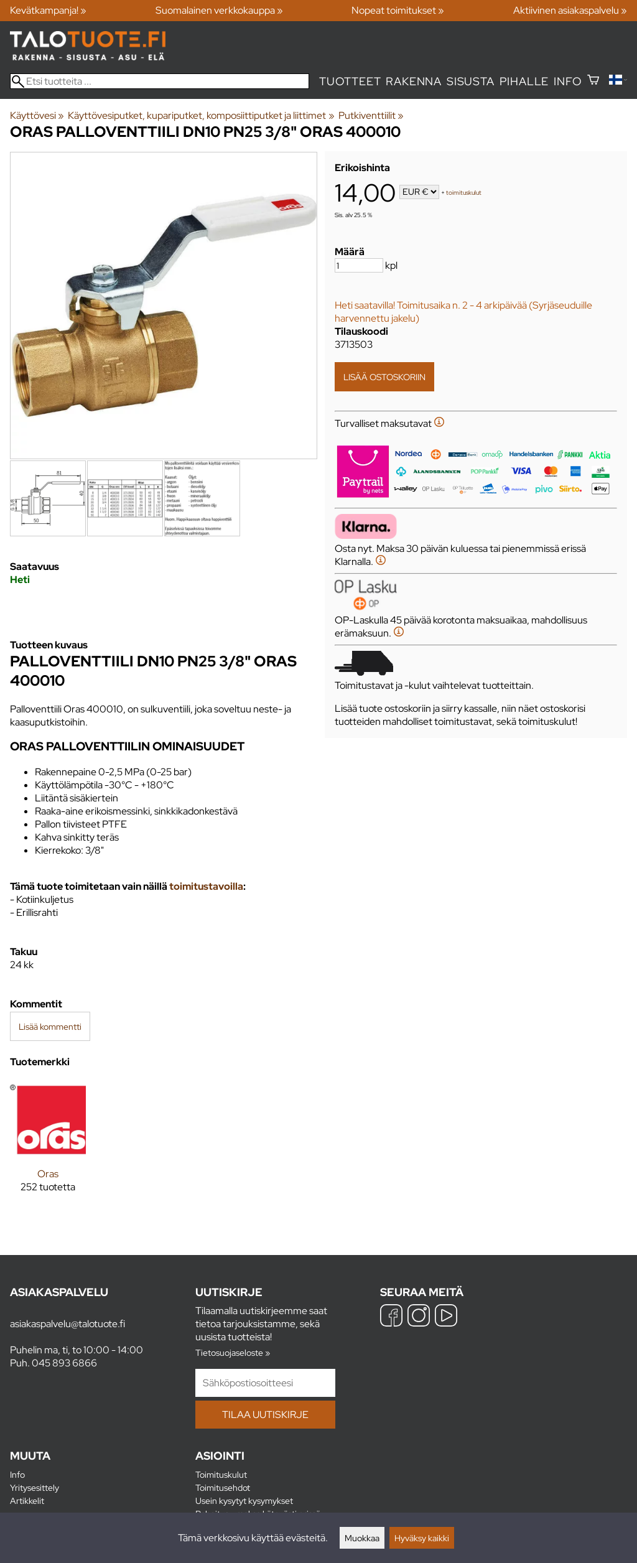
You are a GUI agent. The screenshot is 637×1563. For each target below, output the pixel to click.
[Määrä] (359, 265)
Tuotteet (350, 81)
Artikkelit (27, 1500)
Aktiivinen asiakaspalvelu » (570, 10)
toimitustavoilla (206, 886)
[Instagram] (418, 1317)
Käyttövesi (37, 115)
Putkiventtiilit (371, 115)
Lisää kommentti (50, 1026)
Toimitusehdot (222, 1487)
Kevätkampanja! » (48, 10)
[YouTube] (446, 1317)
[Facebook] (391, 1317)
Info (568, 81)
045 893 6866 (64, 1362)
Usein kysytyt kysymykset (244, 1500)
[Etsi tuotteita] (159, 81)
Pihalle (524, 81)
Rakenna (414, 81)
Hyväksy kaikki (421, 1538)
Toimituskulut (221, 1474)
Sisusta (471, 81)
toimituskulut (463, 193)
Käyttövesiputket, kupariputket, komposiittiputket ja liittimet (201, 115)
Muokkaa (362, 1538)
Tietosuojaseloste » (232, 1352)
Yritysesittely (34, 1487)
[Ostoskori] (593, 81)
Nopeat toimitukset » (397, 10)
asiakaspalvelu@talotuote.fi (67, 1323)
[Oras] (48, 1146)
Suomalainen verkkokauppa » (219, 10)
